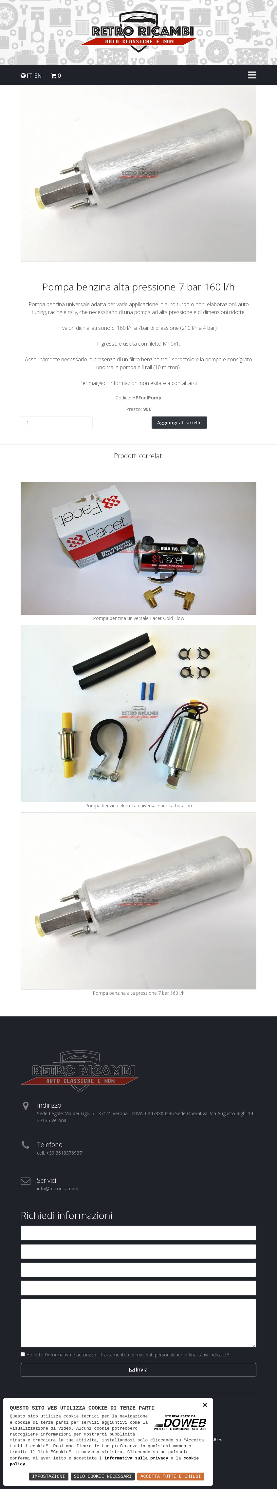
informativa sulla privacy (136, 1458)
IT (29, 76)
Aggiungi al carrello (179, 422)
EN (38, 76)
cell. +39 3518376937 (59, 1152)
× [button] (205, 1405)
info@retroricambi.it (58, 1188)
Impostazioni (48, 1476)
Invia (138, 1369)
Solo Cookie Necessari (103, 1476)
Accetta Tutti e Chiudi (170, 1476)
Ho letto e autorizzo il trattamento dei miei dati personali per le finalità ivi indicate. (127, 1354)
